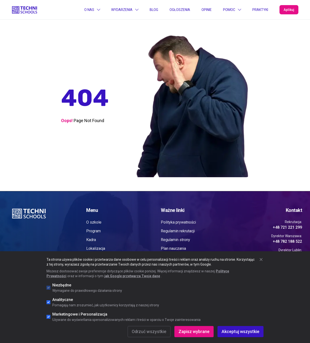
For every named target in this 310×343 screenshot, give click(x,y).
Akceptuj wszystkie (240, 331)
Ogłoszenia (180, 10)
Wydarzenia (124, 9)
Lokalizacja (95, 248)
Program (93, 231)
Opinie (207, 10)
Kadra (91, 239)
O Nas (92, 9)
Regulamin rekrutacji (178, 231)
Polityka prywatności (178, 222)
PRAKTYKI (260, 10)
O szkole (93, 222)
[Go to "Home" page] (25, 9)
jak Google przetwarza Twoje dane (132, 276)
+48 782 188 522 (287, 241)
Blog (154, 10)
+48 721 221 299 (287, 227)
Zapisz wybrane (193, 331)
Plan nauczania (173, 248)
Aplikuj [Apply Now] (289, 10)
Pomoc (232, 9)
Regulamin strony (175, 239)
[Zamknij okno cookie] (261, 259)
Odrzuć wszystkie (149, 331)
